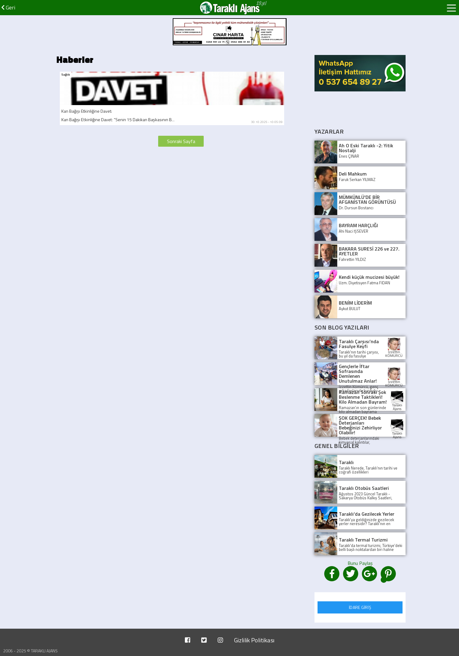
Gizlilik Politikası (254, 640)
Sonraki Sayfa (181, 141)
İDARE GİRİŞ (360, 607)
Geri (8, 7)
